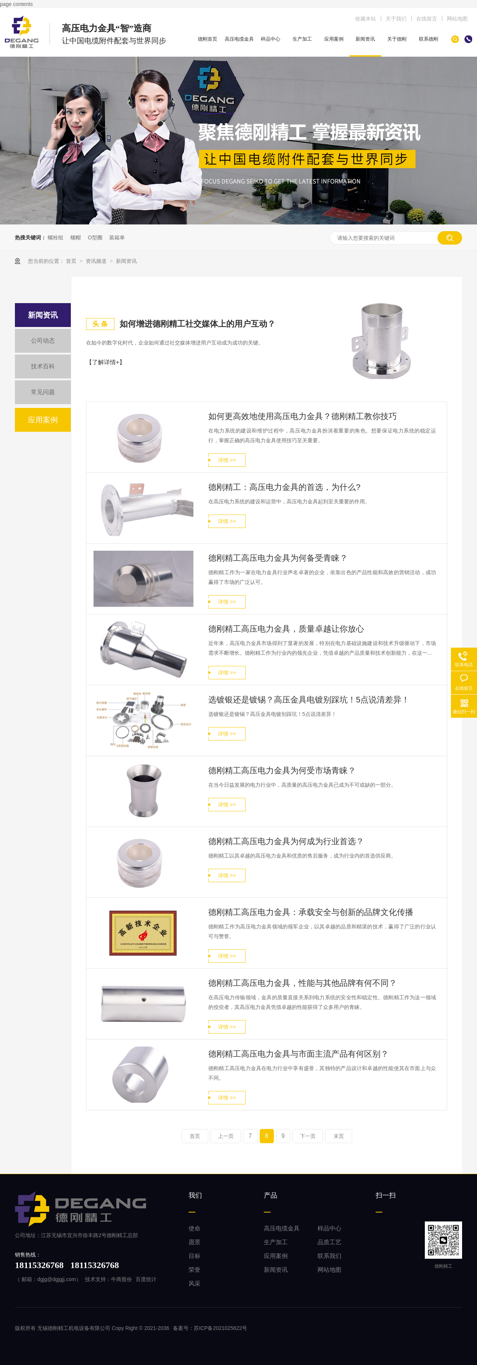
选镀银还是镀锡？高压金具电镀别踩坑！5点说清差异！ (309, 699)
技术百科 (43, 366)
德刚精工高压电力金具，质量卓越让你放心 (286, 628)
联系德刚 (428, 39)
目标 (194, 1256)
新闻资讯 (365, 39)
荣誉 (194, 1270)
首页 (72, 261)
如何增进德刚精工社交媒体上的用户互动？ (197, 323)
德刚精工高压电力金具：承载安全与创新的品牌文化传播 (310, 912)
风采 (194, 1283)
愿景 (194, 1242)
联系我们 (329, 1256)
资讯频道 (97, 261)
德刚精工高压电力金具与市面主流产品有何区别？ (298, 1054)
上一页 (226, 1136)
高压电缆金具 (239, 39)
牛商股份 (121, 1279)
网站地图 (457, 19)
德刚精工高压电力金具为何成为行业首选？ (286, 841)
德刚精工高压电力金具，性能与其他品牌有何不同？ (302, 983)
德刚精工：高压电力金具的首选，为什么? (284, 487)
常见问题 (43, 392)
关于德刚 (397, 39)
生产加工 (302, 39)
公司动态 (43, 340)
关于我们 (396, 19)
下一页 (308, 1136)
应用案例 (334, 39)
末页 (339, 1136)
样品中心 (270, 39)
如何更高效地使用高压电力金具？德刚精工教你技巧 (302, 416)
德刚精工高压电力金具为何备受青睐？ (278, 558)
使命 (194, 1228)
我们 (195, 1195)
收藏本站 (365, 19)
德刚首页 (207, 39)
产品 (270, 1195)
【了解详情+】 (105, 362)
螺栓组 (55, 237)
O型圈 (95, 237)
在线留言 (426, 19)
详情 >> (227, 460)
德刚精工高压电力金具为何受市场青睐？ (282, 770)
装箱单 (117, 237)
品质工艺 (329, 1242)
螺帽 (75, 237)
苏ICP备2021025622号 (220, 1328)
